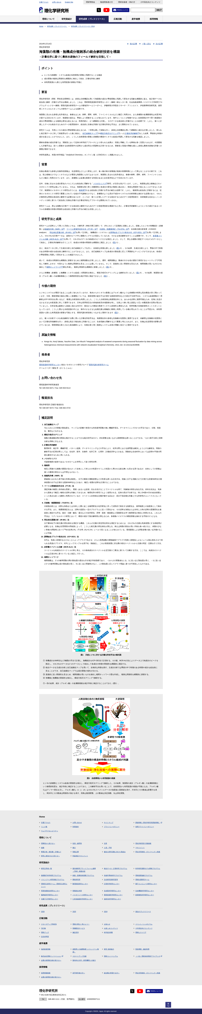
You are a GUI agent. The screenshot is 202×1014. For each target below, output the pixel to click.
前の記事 (133, 44)
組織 (42, 848)
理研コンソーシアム (111, 956)
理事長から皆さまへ (48, 843)
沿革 (105, 843)
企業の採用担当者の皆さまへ (51, 960)
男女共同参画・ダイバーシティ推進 (147, 852)
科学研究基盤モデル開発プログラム (147, 868)
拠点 (74, 848)
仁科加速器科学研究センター (83, 899)
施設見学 (76, 932)
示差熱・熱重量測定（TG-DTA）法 (114, 229)
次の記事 (159, 44)
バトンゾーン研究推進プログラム (52, 879)
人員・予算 (108, 848)
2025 (74, 912)
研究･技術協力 (109, 949)
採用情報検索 (45, 973)
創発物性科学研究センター (144, 895)
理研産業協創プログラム (143, 875)
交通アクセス (43, 2)
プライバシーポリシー (111, 827)
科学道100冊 (108, 932)
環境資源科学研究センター (50, 365)
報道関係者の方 (106, 2)
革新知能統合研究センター (50, 891)
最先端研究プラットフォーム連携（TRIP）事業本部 (84, 870)
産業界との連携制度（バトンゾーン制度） (86, 950)
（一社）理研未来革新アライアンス (148, 956)
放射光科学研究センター (112, 899)
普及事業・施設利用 (142, 949)
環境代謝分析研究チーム (99, 365)
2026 (43, 912)
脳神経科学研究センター (49, 895)
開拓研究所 (76, 879)
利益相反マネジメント (80, 856)
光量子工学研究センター (49, 899)
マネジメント (140, 848)
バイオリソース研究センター (83, 895)
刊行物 (43, 928)
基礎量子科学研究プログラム (51, 875)
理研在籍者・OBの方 (126, 2)
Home (41, 26)
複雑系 (82, 190)
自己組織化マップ (90, 133)
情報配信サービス (79, 928)
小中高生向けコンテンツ (150, 2)
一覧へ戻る (146, 44)
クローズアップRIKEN (49, 924)
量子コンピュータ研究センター (146, 884)
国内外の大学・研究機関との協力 (84, 960)
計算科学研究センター (111, 884)
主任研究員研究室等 (111, 879)
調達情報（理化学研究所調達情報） (148, 822)
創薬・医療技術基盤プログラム (83, 875)
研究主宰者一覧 (46, 868)
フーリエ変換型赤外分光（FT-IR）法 (82, 229)
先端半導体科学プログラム (113, 875)
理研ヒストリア (140, 932)
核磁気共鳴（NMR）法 (55, 229)
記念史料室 (45, 936)
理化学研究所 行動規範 (143, 843)
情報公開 (76, 852)
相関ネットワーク (54, 267)
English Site (69, 2)
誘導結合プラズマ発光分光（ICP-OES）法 (128, 232)
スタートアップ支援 (79, 956)
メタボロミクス (100, 184)
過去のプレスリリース (143, 912)
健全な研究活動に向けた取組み (115, 852)
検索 (158, 10)
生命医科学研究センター (112, 891)
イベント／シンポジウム (143, 924)
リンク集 (44, 827)
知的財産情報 (45, 949)
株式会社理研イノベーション (52, 956)
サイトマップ (108, 822)
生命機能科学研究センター (144, 891)
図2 (105, 276)
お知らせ (107, 924)
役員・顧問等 (77, 843)
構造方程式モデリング (110, 133)
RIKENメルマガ (122, 10)
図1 (114, 242)
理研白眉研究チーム (142, 879)
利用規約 (76, 827)
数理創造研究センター (80, 884)
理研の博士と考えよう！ (81, 924)
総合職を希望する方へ (111, 973)
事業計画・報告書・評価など (51, 852)
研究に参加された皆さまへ (50, 856)
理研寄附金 (90, 2)
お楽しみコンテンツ (111, 928)
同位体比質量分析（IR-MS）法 (63, 232)
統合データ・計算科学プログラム (115, 868)
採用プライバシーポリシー (144, 827)
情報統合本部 (77, 891)
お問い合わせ (56, 2)
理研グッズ (45, 932)
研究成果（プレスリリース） (57, 26)
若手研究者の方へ (79, 973)
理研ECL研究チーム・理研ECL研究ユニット (54, 885)
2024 (105, 912)
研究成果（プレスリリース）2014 (83, 26)
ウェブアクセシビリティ (49, 831)
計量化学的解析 (132, 133)
